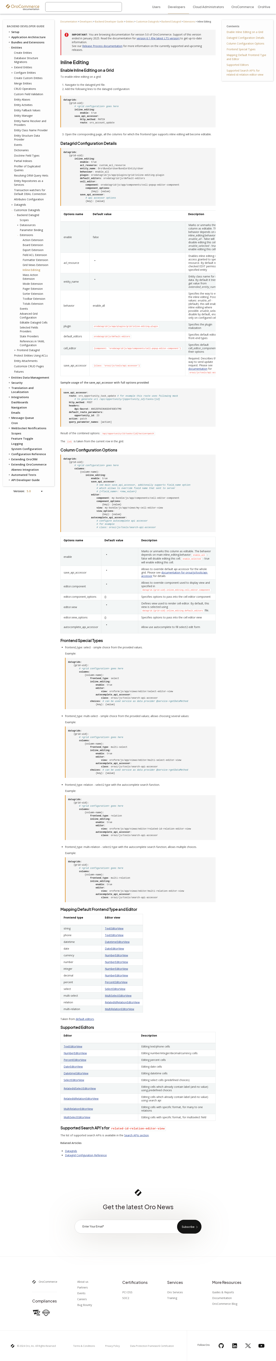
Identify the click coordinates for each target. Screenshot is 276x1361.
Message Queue (21, 418)
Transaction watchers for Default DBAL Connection (30, 192)
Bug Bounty (84, 1305)
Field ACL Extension (35, 255)
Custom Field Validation (28, 94)
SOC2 (125, 1298)
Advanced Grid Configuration (29, 315)
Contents (233, 26)
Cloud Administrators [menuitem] (208, 7)
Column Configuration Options (245, 43)
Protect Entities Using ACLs (31, 355)
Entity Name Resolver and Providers (30, 123)
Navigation (19, 407)
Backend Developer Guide (109, 21)
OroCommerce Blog (224, 1304)
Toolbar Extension (34, 298)
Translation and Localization (21, 390)
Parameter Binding (31, 230)
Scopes (24, 220)
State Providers (29, 336)
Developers (86, 21)
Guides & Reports (223, 1292)
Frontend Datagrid (27, 350)
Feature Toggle (22, 438)
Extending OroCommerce (27, 464)
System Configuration (26, 449)
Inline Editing (31, 270)
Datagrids (19, 205)
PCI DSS (127, 1292)
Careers (82, 1299)
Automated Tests (22, 475)
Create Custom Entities (28, 78)
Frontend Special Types (241, 49)
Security (15, 383)
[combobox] (83, 7)
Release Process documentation (102, 46)
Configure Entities (24, 73)
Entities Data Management (28, 377)
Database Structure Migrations (26, 60)
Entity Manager (23, 115)
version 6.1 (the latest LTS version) (158, 38)
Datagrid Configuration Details (245, 38)
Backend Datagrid (171, 21)
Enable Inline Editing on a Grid (245, 32)
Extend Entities (22, 67)
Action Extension (33, 240)
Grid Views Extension (35, 265)
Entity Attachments (26, 361)
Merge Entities (23, 83)
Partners (82, 1287)
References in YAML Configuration (32, 343)
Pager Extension (33, 289)
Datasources (27, 225)
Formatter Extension (35, 260)
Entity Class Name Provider (31, 130)
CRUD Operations (25, 89)
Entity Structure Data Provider (27, 137)
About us (82, 1281)
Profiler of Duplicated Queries (27, 168)
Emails (15, 412)
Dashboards (19, 402)
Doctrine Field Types (26, 155)
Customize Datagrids (147, 21)
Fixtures (19, 371)
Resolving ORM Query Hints (31, 175)
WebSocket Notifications (27, 428)
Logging (17, 444)
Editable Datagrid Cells (34, 322)
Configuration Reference (27, 454)
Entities (130, 21)
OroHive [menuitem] (264, 7)
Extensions (189, 21)
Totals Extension (33, 303)
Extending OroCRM (22, 459)
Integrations (18, 397)
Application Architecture (27, 37)
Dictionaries (21, 150)
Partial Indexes (23, 161)
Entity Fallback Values (27, 110)
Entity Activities (23, 105)
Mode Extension (33, 284)
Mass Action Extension (30, 277)
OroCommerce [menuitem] (242, 7)
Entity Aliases (22, 99)
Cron (14, 423)
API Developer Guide (24, 480)
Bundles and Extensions (26, 42)
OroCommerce (48, 1281)
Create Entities (23, 52)
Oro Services (175, 1292)
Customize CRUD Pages (29, 366)
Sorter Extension (33, 293)
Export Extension (33, 250)
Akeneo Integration (25, 469)
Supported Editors (238, 65)
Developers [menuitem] (176, 7)
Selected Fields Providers (29, 329)
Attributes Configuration (29, 199)
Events (18, 145)
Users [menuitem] (156, 7)
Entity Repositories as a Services (28, 183)
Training (172, 1298)
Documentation (68, 21)
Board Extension (33, 245)
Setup (13, 32)
